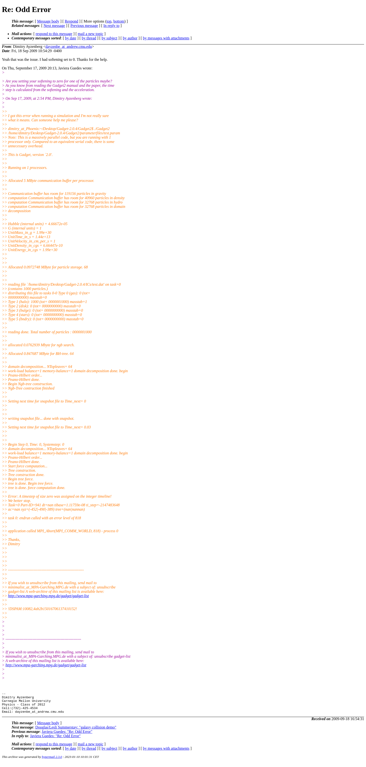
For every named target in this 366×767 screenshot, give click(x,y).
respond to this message (54, 34)
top (109, 21)
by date (70, 38)
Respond (71, 21)
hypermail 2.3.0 (52, 761)
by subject (109, 38)
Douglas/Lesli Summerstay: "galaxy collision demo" (75, 732)
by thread (89, 38)
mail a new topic (90, 34)
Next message (54, 26)
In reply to (111, 26)
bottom (118, 21)
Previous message (84, 26)
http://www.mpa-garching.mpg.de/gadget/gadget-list (48, 596)
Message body (48, 21)
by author (130, 38)
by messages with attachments (166, 38)
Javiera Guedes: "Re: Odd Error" (67, 736)
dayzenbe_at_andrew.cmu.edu (68, 46)
